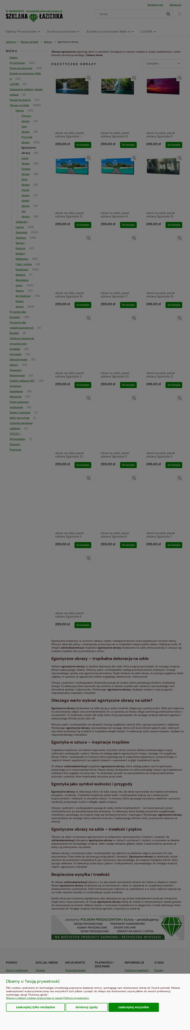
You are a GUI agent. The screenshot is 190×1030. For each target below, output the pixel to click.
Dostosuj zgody (86, 1007)
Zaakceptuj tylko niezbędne (35, 1007)
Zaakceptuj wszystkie (133, 1007)
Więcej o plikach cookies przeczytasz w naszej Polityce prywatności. (47, 998)
